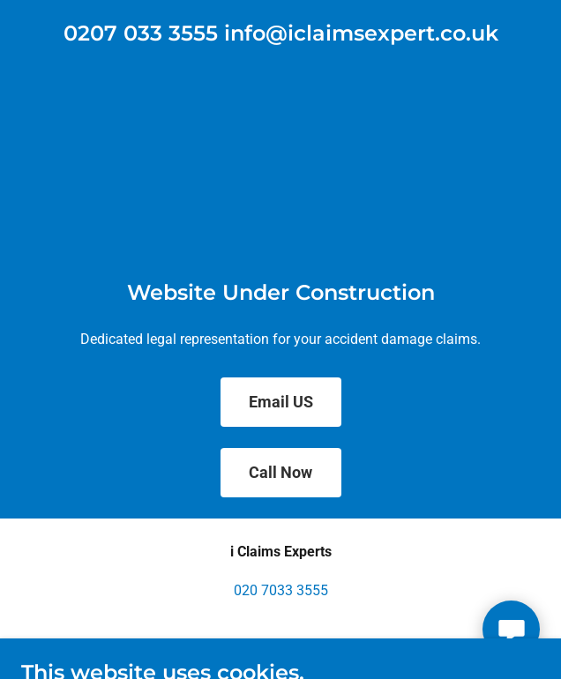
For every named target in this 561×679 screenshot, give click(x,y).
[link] (281, 35)
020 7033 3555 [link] (281, 590)
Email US (281, 401)
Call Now (280, 472)
